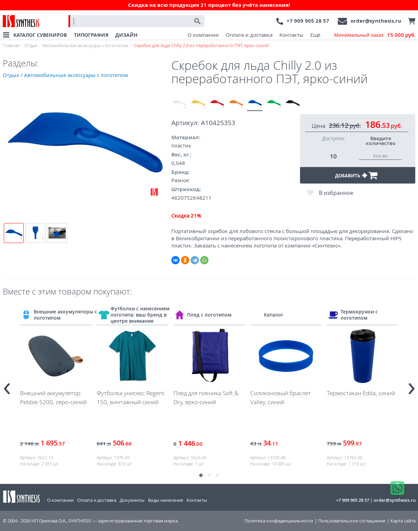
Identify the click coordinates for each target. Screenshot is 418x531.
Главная (11, 45)
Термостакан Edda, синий (361, 393)
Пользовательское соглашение (351, 521)
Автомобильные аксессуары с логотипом (85, 45)
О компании (203, 34)
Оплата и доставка (249, 34)
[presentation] (7, 386)
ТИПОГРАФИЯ (91, 35)
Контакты (291, 34)
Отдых (30, 45)
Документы (132, 500)
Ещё (315, 34)
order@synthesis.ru (376, 20)
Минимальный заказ (375, 35)
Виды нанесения (165, 500)
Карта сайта (403, 521)
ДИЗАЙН (126, 35)
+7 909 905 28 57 (308, 20)
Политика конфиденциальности (279, 521)
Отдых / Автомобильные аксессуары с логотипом (65, 74)
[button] (201, 475)
